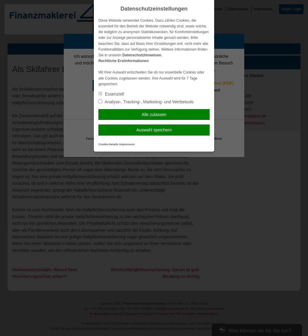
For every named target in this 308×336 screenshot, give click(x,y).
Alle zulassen (154, 114)
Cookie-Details (108, 144)
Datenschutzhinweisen (141, 55)
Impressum (126, 144)
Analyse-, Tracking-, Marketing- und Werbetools (146, 101)
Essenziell (111, 94)
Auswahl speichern (154, 129)
